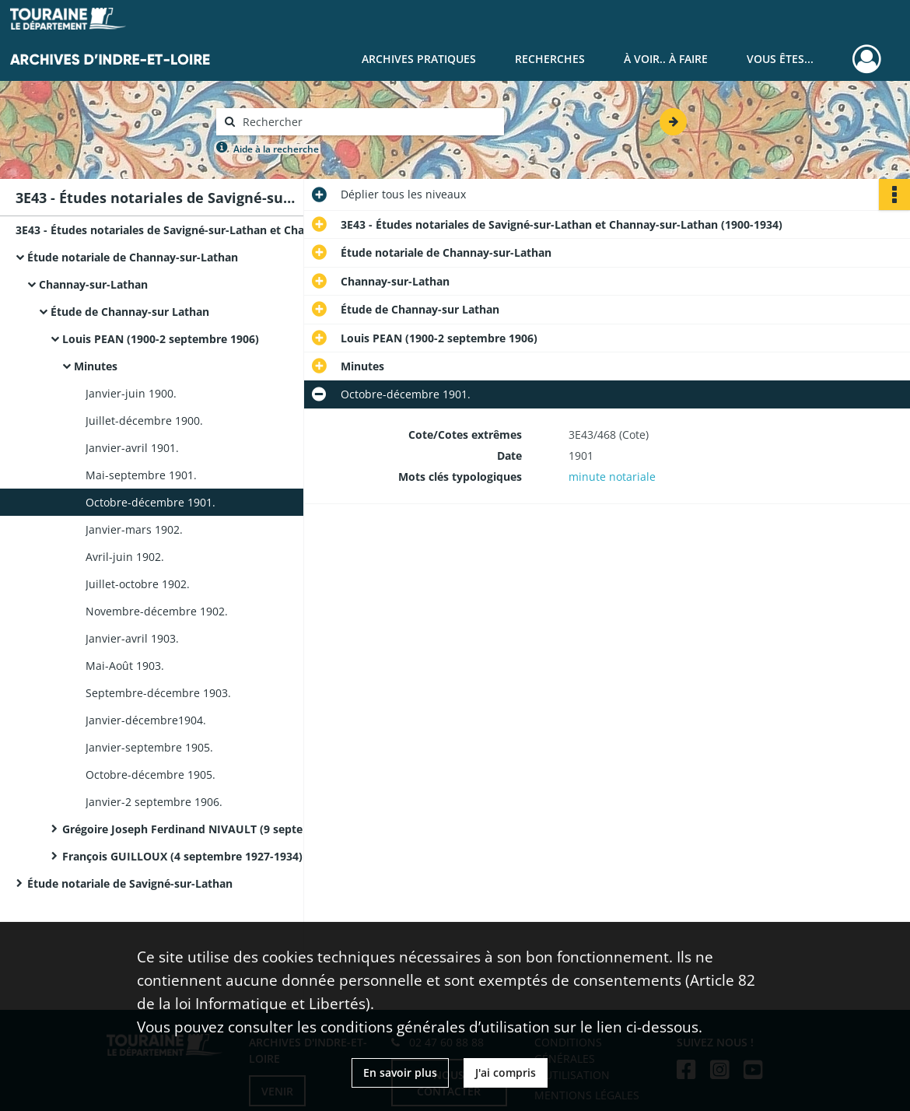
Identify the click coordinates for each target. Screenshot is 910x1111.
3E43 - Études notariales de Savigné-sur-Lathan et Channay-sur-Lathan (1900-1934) (171, 230)
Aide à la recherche (276, 149)
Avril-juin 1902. (125, 556)
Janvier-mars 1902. (134, 529)
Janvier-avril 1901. (132, 447)
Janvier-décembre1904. (146, 720)
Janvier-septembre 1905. (149, 747)
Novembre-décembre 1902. (157, 611)
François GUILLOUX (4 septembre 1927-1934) (182, 856)
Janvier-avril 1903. (132, 638)
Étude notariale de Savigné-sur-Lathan (130, 883)
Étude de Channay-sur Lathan (130, 311)
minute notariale (612, 476)
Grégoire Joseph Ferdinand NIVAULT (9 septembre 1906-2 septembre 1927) (217, 829)
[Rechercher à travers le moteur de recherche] (368, 122)
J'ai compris (505, 1072)
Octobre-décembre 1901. (150, 502)
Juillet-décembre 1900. (144, 420)
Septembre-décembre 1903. (158, 692)
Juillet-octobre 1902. (138, 584)
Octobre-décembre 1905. (150, 774)
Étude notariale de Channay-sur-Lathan (132, 257)
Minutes (95, 366)
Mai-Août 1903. (125, 665)
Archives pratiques (419, 58)
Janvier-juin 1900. (131, 393)
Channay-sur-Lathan (93, 284)
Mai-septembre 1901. (141, 475)
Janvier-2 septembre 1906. (154, 801)
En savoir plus (400, 1072)
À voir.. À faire (666, 58)
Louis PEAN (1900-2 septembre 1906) (160, 338)
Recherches (550, 58)
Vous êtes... (780, 58)
